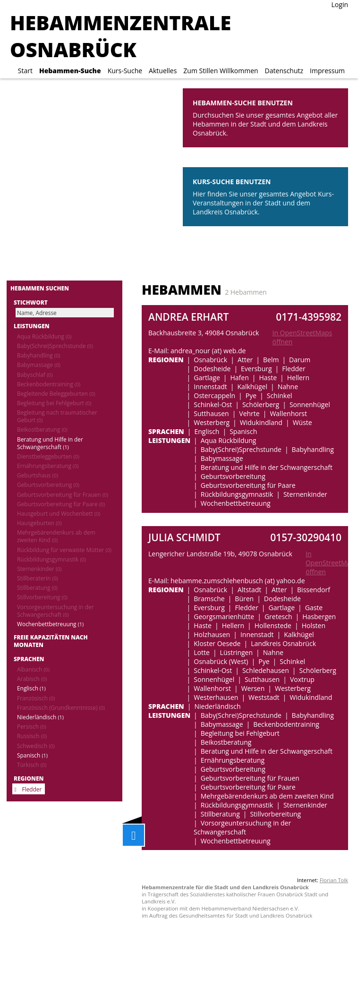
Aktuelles (163, 70)
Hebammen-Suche (70, 70)
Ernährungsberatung (47, 465)
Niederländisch (40, 717)
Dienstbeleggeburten (48, 456)
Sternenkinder (39, 568)
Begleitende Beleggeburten (56, 393)
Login (340, 4)
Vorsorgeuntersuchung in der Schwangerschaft (55, 610)
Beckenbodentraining (48, 384)
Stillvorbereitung (42, 597)
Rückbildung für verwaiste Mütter (64, 549)
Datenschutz (284, 70)
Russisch (32, 736)
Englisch (31, 688)
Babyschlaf (34, 374)
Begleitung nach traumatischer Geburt (57, 416)
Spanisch (32, 755)
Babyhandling (38, 355)
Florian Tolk (334, 880)
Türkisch (31, 764)
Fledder (32, 789)
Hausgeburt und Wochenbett (58, 513)
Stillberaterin (37, 578)
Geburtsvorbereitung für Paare (61, 504)
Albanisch (33, 669)
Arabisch (32, 678)
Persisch (31, 726)
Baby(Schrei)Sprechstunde (55, 345)
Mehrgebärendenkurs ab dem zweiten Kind (56, 536)
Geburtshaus (37, 475)
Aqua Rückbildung (44, 336)
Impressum (327, 70)
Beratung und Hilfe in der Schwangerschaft (50, 443)
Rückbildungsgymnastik (51, 559)
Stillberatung (37, 587)
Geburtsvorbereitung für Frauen (62, 494)
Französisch (36, 698)
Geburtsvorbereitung (48, 484)
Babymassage (38, 364)
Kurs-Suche (125, 70)
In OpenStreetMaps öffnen (302, 337)
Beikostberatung (42, 429)
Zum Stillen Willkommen (220, 70)
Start (25, 70)
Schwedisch (36, 745)
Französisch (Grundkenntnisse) (61, 707)
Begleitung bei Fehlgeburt (54, 403)
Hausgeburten (39, 523)
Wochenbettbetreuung (50, 624)
